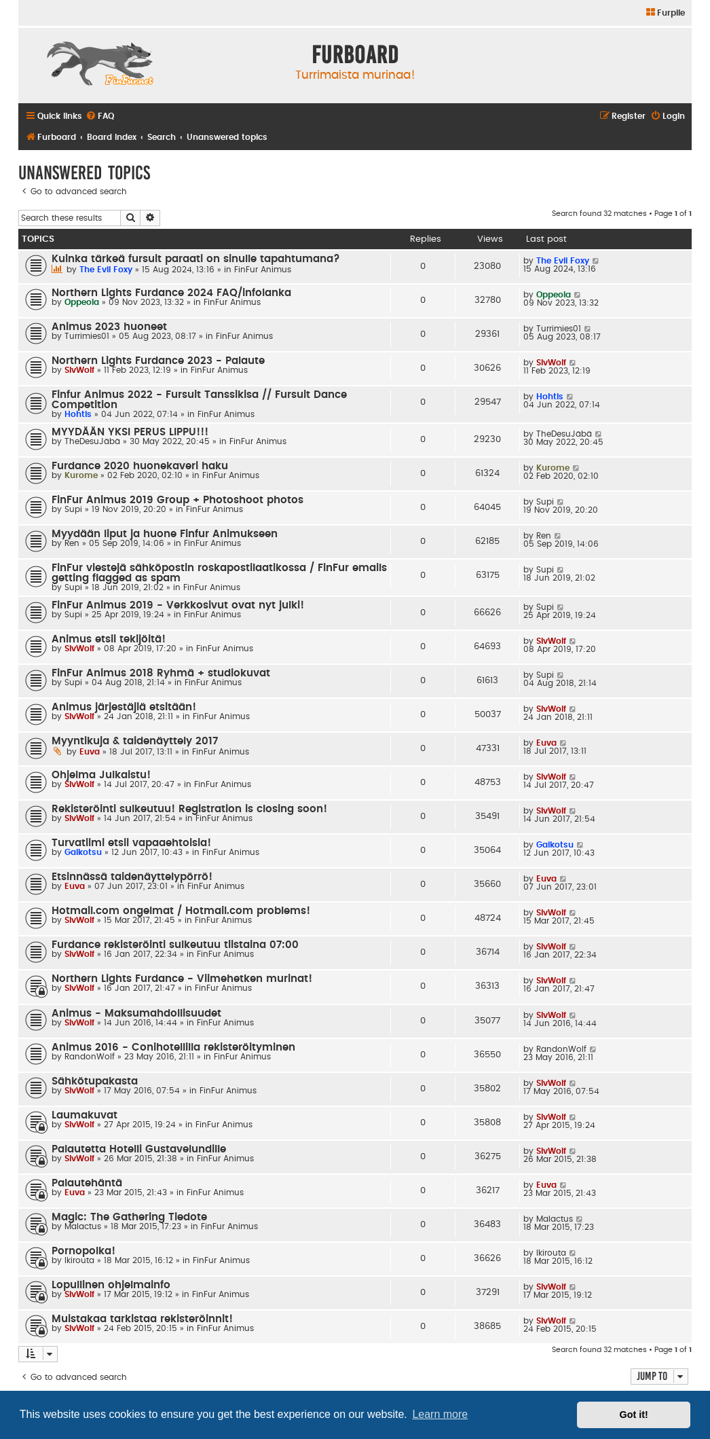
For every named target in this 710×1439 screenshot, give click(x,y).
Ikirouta (79, 1260)
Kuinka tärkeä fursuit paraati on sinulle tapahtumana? (196, 259)
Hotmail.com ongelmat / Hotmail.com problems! (181, 911)
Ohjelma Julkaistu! (101, 775)
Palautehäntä (87, 1183)
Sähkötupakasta (95, 1081)
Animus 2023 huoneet (109, 327)
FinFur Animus (262, 270)
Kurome (81, 475)
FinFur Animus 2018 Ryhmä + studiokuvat (161, 673)
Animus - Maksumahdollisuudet (136, 1013)
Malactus (82, 1226)
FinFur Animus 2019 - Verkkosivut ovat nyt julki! (178, 605)
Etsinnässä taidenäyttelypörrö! (132, 877)
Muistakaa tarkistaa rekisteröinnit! (142, 1319)
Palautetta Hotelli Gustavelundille (139, 1149)
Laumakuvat (84, 1115)
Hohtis (78, 414)
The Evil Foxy (105, 270)
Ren (71, 543)
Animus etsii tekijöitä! (109, 639)
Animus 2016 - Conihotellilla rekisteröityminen (173, 1047)
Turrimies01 (86, 336)
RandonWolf (89, 1057)
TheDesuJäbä (92, 441)
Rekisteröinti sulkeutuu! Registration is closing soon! (189, 809)
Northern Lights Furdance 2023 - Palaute (158, 361)
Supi (73, 509)
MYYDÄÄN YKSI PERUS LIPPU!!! (130, 432)
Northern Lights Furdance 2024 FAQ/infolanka (171, 293)
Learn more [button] (440, 1414)
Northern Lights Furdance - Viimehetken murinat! (182, 979)
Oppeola (81, 302)
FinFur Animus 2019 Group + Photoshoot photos (177, 500)
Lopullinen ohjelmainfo (111, 1285)
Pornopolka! (83, 1251)
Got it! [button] (634, 1414)
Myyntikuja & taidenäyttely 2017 (135, 741)
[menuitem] (665, 13)
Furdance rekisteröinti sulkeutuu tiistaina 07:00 (175, 945)
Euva (89, 752)
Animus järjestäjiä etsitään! (124, 707)
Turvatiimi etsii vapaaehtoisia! (131, 843)
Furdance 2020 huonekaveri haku (140, 466)
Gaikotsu (83, 852)
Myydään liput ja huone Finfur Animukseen (165, 534)
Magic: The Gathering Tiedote (129, 1217)
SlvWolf (79, 370)
